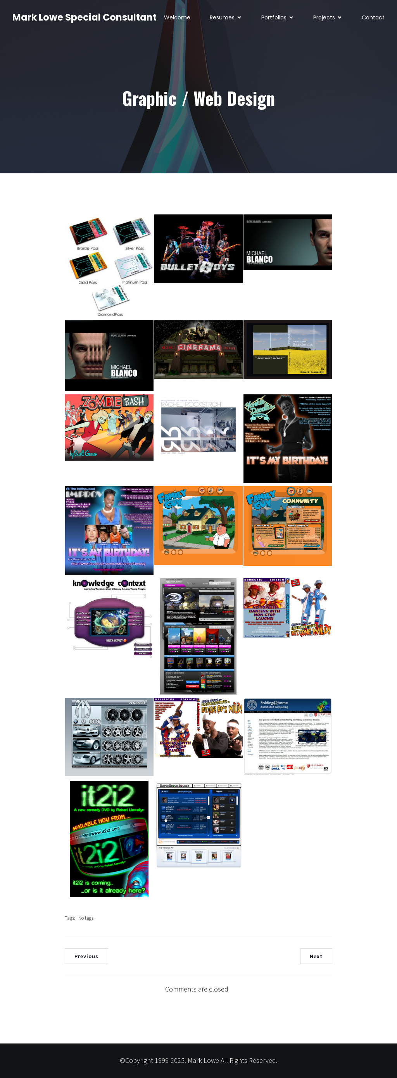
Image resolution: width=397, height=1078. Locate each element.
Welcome (177, 17)
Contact (373, 17)
